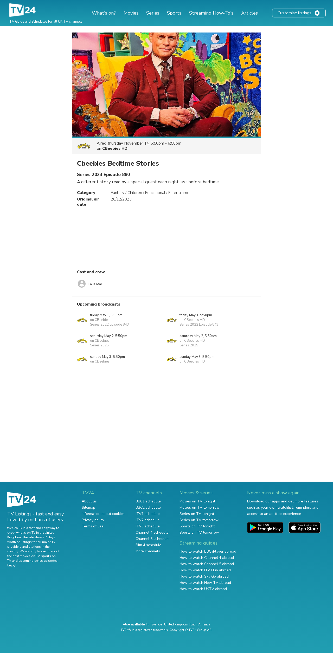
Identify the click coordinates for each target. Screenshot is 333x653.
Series (152, 13)
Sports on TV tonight (197, 526)
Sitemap (88, 507)
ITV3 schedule (148, 526)
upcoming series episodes (37, 561)
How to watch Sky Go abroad (204, 576)
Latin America (200, 624)
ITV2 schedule (148, 520)
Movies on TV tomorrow (200, 507)
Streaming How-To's (211, 13)
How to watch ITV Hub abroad (205, 570)
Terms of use (93, 526)
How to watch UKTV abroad (203, 588)
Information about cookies (103, 513)
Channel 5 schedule (152, 538)
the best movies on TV (23, 556)
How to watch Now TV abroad (205, 582)
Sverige (156, 624)
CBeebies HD (114, 148)
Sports (174, 13)
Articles (249, 13)
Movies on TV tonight (197, 501)
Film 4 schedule (148, 544)
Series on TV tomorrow (199, 520)
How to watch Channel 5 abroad (207, 563)
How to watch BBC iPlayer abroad (208, 551)
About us (89, 501)
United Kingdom (176, 624)
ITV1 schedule (148, 513)
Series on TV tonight (197, 513)
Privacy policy (93, 520)
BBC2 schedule (148, 507)
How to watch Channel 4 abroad (207, 557)
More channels (148, 551)
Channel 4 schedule (152, 532)
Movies (131, 13)
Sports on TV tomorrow (199, 532)
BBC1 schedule (148, 501)
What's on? (104, 13)
